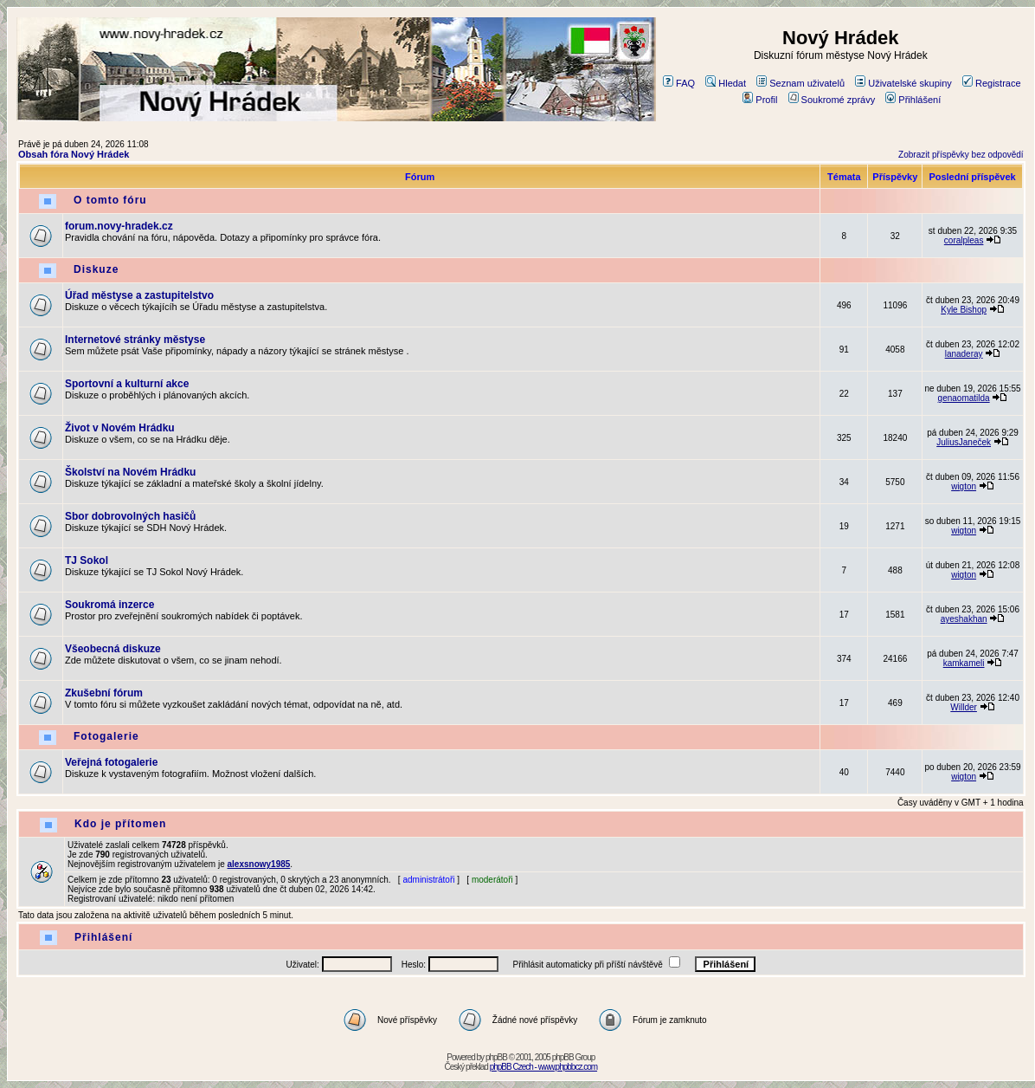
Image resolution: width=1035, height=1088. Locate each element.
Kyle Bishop (964, 309)
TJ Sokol (86, 560)
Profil (759, 99)
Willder (963, 707)
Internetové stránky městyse (135, 340)
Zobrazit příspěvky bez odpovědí (961, 154)
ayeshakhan (964, 619)
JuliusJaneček (963, 442)
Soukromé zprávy (832, 99)
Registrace (991, 83)
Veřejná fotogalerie (111, 762)
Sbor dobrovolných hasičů (130, 516)
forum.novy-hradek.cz (119, 226)
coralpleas (964, 240)
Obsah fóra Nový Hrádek (73, 154)
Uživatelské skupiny (903, 83)
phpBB (496, 1057)
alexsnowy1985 (259, 864)
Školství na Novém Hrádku (130, 472)
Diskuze (96, 269)
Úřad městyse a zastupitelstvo (139, 295)
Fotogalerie (106, 736)
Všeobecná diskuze (113, 649)
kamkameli (964, 663)
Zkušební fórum (104, 693)
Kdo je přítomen (120, 824)
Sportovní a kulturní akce (127, 384)
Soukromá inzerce (109, 605)
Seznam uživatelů (800, 83)
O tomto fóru (110, 200)
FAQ (679, 83)
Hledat (725, 83)
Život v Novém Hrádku (120, 428)
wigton (963, 486)
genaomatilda (964, 398)
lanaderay (964, 354)
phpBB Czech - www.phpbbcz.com (543, 1067)
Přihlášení (913, 99)
